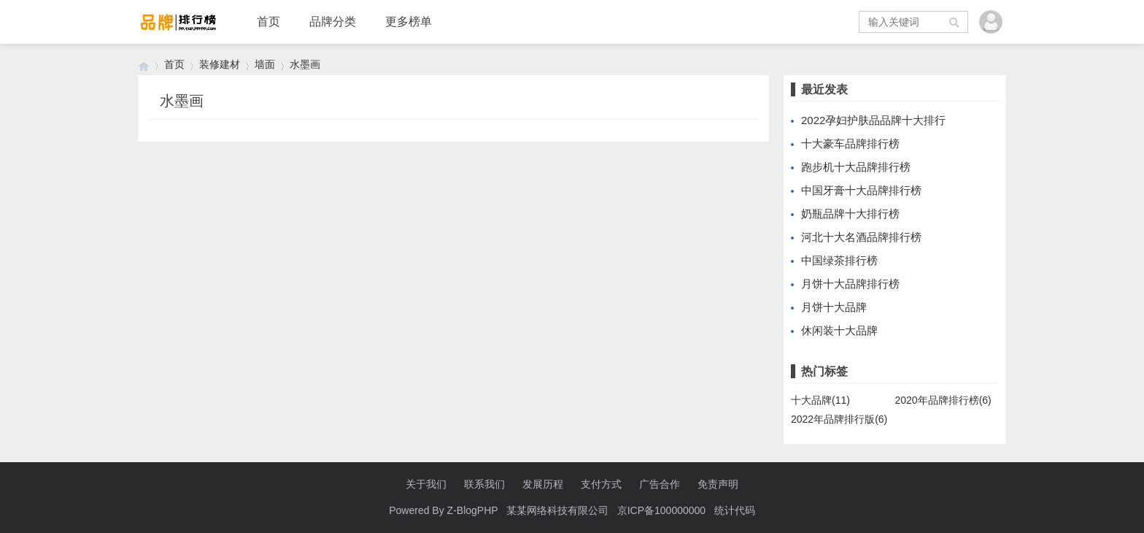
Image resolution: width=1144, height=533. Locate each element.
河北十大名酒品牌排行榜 (861, 237)
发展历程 (542, 484)
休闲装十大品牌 (839, 330)
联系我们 (484, 484)
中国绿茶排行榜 (839, 260)
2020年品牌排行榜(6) (943, 400)
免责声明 (717, 484)
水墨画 (305, 64)
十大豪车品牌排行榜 (850, 143)
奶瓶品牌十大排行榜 (850, 213)
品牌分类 (332, 21)
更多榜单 (408, 21)
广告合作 (659, 484)
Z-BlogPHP (472, 510)
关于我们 (426, 484)
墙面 (265, 64)
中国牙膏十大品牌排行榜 (861, 190)
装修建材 (219, 64)
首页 (268, 21)
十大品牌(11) (820, 400)
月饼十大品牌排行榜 (850, 283)
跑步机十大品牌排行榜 (856, 167)
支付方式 (601, 484)
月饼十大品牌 (834, 307)
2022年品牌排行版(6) (839, 419)
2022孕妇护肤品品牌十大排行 (873, 120)
